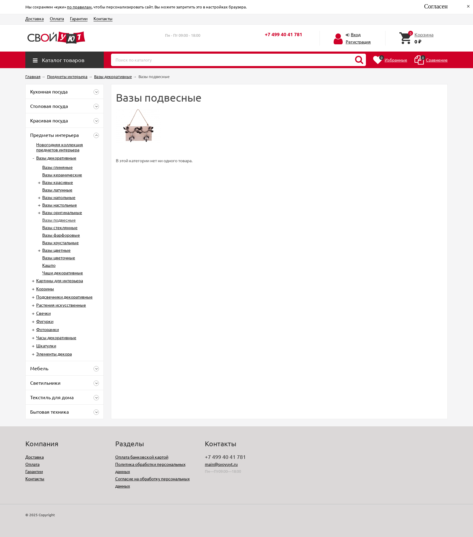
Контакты (103, 18)
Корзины (45, 288)
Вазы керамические (62, 174)
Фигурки (44, 321)
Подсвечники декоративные (64, 296)
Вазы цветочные (58, 257)
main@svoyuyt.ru (221, 464)
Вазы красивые (57, 182)
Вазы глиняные (57, 167)
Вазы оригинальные (62, 212)
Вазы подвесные (59, 220)
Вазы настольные (59, 204)
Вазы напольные (58, 197)
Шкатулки (46, 345)
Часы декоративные (56, 337)
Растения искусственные (61, 305)
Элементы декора (54, 353)
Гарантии (78, 18)
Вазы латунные (57, 189)
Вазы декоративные (56, 157)
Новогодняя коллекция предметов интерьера (59, 147)
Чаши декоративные (62, 272)
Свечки (43, 313)
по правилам (79, 6)
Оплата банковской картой (141, 457)
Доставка (34, 18)
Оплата (57, 18)
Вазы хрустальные (60, 242)
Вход (355, 34)
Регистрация (358, 41)
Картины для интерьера (59, 280)
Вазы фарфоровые (61, 235)
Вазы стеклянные (60, 227)
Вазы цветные (56, 250)
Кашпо (49, 265)
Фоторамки (47, 329)
